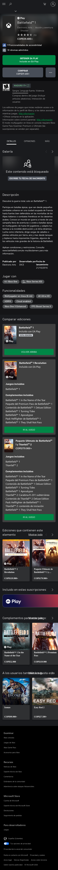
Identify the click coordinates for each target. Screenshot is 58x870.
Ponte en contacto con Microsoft (16, 855)
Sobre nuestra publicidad (13, 865)
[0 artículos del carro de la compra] (45, 4)
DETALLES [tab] (11, 141)
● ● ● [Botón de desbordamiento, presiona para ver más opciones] (50, 72)
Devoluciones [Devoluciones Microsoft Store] (9, 810)
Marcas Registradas (21, 860)
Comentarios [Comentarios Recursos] (8, 776)
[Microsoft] (29, 2)
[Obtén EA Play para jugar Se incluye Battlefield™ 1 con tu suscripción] (29, 60)
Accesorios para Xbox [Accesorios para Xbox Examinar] (12, 752)
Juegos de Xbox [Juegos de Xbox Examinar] (9, 743)
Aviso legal (8, 860)
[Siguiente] (52, 151)
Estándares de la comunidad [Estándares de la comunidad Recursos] (14, 781)
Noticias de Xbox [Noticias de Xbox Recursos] (10, 767)
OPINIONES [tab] (29, 141)
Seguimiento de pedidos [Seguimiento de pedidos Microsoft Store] (13, 815)
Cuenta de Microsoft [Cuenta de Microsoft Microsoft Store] (11, 801)
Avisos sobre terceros (39, 860)
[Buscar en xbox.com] (10, 4)
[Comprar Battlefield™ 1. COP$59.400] (22, 72)
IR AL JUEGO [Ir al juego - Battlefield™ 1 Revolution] (29, 429)
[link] (16, 560)
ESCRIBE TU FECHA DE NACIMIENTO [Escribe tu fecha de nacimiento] (27, 178)
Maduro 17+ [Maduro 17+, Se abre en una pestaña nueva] (21, 85)
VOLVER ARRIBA (29, 351)
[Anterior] (46, 151)
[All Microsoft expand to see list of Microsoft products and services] (4, 4)
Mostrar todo (35, 534)
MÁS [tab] (47, 141)
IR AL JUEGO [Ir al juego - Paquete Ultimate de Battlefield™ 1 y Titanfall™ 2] (29, 517)
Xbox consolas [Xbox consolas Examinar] (9, 738)
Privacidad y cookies (37, 855)
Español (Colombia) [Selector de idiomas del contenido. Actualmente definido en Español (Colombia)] (15, 838)
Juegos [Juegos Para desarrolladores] (6, 830)
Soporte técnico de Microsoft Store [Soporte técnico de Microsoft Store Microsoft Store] (17, 806)
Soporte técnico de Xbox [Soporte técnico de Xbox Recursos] (13, 772)
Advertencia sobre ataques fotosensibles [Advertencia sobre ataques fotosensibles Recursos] (19, 786)
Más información (26, 113)
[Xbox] (8, 11)
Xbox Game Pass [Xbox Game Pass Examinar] (10, 747)
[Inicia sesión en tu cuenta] (53, 4)
